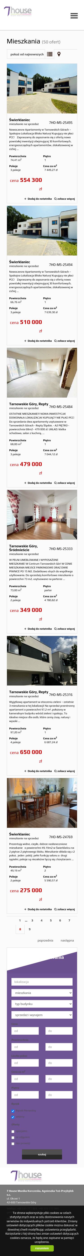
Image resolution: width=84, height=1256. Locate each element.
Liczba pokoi (19, 1055)
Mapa (59, 54)
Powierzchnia (19, 1039)
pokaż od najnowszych (27, 54)
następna (67, 940)
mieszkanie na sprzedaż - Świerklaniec (42, 133)
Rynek (15, 1103)
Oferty (15, 1124)
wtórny (17, 1117)
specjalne (19, 1131)
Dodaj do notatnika (40, 198)
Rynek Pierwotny (23, 1111)
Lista (49, 54)
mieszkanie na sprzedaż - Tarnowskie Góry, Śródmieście (42, 561)
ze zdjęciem (20, 1137)
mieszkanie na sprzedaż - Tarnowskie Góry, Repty (42, 417)
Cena (14, 1023)
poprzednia (45, 940)
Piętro (15, 1087)
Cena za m (18, 1071)
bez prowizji (20, 1143)
